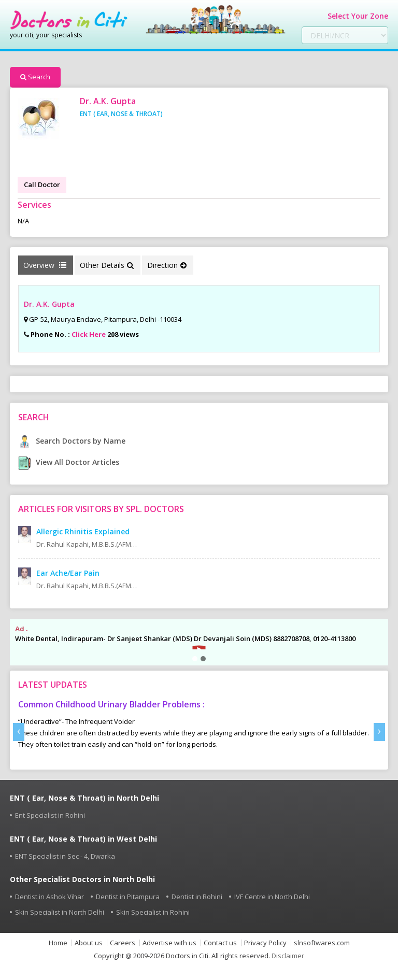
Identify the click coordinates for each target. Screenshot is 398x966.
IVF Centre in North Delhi (272, 896)
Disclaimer (288, 955)
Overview (44, 265)
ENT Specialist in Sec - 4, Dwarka (65, 856)
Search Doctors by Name (71, 441)
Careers (122, 943)
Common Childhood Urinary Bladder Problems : (111, 704)
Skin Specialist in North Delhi (59, 912)
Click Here (89, 334)
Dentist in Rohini (197, 896)
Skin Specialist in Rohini (153, 912)
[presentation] (18, 732)
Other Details (107, 265)
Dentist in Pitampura (128, 896)
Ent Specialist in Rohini (50, 815)
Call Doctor (42, 184)
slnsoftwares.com (322, 943)
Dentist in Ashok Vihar (49, 896)
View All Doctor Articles (68, 462)
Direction (167, 265)
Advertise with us (169, 943)
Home (58, 943)
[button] (195, 659)
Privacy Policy (265, 943)
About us (89, 943)
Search (35, 76)
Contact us (220, 943)
